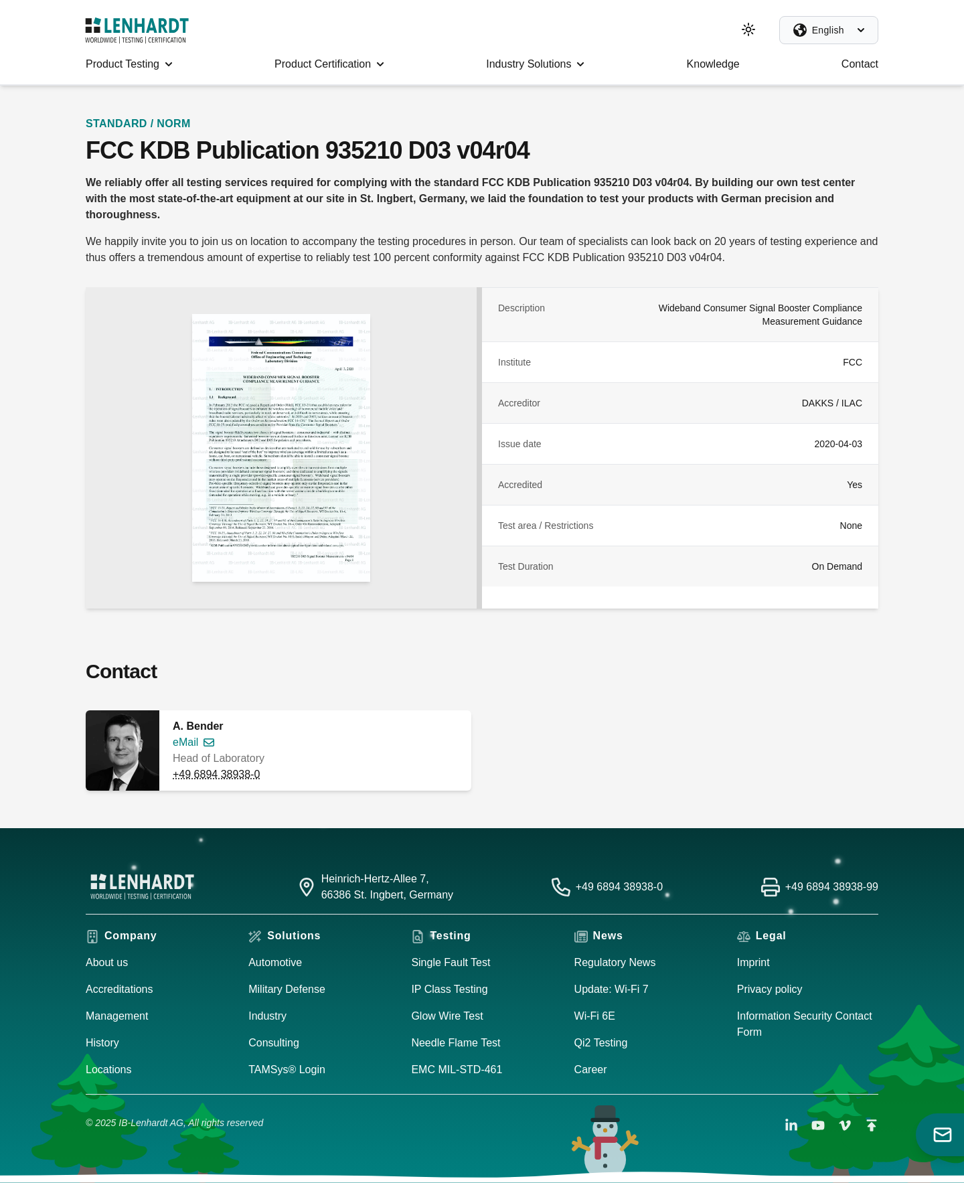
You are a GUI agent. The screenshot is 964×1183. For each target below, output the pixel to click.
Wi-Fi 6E (594, 1016)
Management (117, 1016)
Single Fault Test (450, 962)
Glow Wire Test (447, 1016)
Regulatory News (615, 962)
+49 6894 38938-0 (216, 774)
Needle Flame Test (455, 1042)
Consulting (273, 1042)
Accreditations (119, 989)
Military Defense (286, 989)
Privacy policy (770, 989)
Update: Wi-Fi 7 (611, 989)
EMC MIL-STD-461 (456, 1069)
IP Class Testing (449, 989)
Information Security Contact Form (804, 1024)
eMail (185, 742)
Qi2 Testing (601, 1042)
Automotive (275, 962)
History (102, 1042)
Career (590, 1069)
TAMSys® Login (286, 1069)
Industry (267, 1016)
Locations (109, 1069)
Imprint (753, 962)
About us (107, 962)
